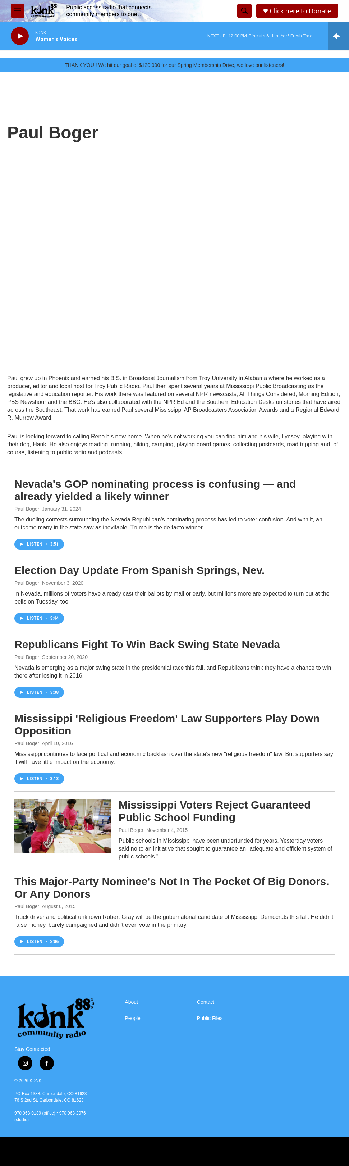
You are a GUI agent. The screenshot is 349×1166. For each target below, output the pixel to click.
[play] (20, 36)
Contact (205, 1002)
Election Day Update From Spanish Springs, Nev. (139, 570)
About (131, 1002)
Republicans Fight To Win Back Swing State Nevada (147, 644)
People (133, 1018)
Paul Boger (26, 509)
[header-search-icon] (244, 11)
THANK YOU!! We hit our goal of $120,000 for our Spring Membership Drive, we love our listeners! (174, 65)
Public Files (210, 1018)
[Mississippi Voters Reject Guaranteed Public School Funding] (62, 826)
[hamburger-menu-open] (17, 11)
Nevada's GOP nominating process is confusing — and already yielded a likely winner (155, 490)
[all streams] (338, 36)
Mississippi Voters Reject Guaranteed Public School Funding (215, 811)
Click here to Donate (300, 11)
